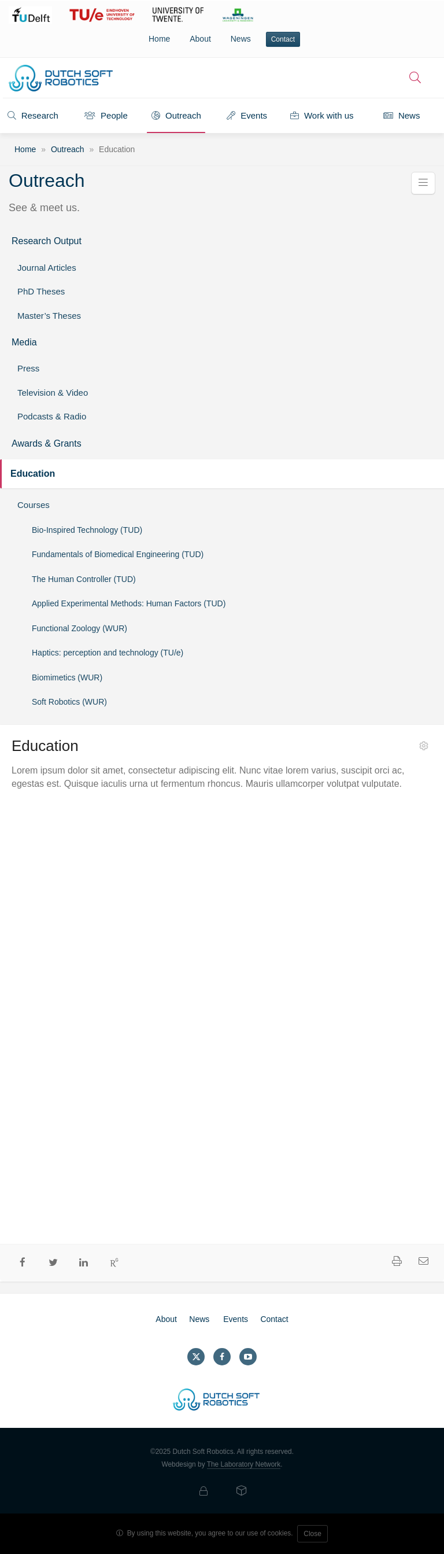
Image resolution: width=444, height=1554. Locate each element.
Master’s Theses (49, 316)
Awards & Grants (47, 443)
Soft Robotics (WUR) (69, 701)
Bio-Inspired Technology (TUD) (87, 530)
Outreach (176, 115)
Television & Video (52, 392)
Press (28, 368)
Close (312, 1534)
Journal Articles (46, 267)
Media (24, 342)
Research (33, 115)
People (106, 115)
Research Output (47, 241)
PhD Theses (41, 291)
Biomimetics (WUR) (67, 677)
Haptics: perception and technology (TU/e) (107, 652)
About (200, 38)
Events (247, 115)
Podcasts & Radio (51, 416)
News (241, 38)
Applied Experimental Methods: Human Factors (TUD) (128, 603)
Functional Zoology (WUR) (79, 628)
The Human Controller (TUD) (84, 579)
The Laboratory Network (244, 1464)
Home (159, 38)
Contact (283, 39)
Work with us (322, 115)
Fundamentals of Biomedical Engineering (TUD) (118, 554)
